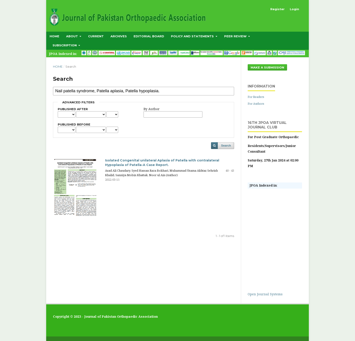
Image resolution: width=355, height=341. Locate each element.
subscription (65, 45)
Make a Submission (267, 67)
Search (226, 145)
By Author (152, 109)
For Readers (256, 97)
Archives (118, 36)
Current (96, 36)
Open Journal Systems (265, 294)
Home (54, 36)
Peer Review (235, 36)
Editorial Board (149, 36)
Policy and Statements (193, 36)
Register (277, 9)
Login (294, 9)
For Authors (256, 104)
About (72, 36)
